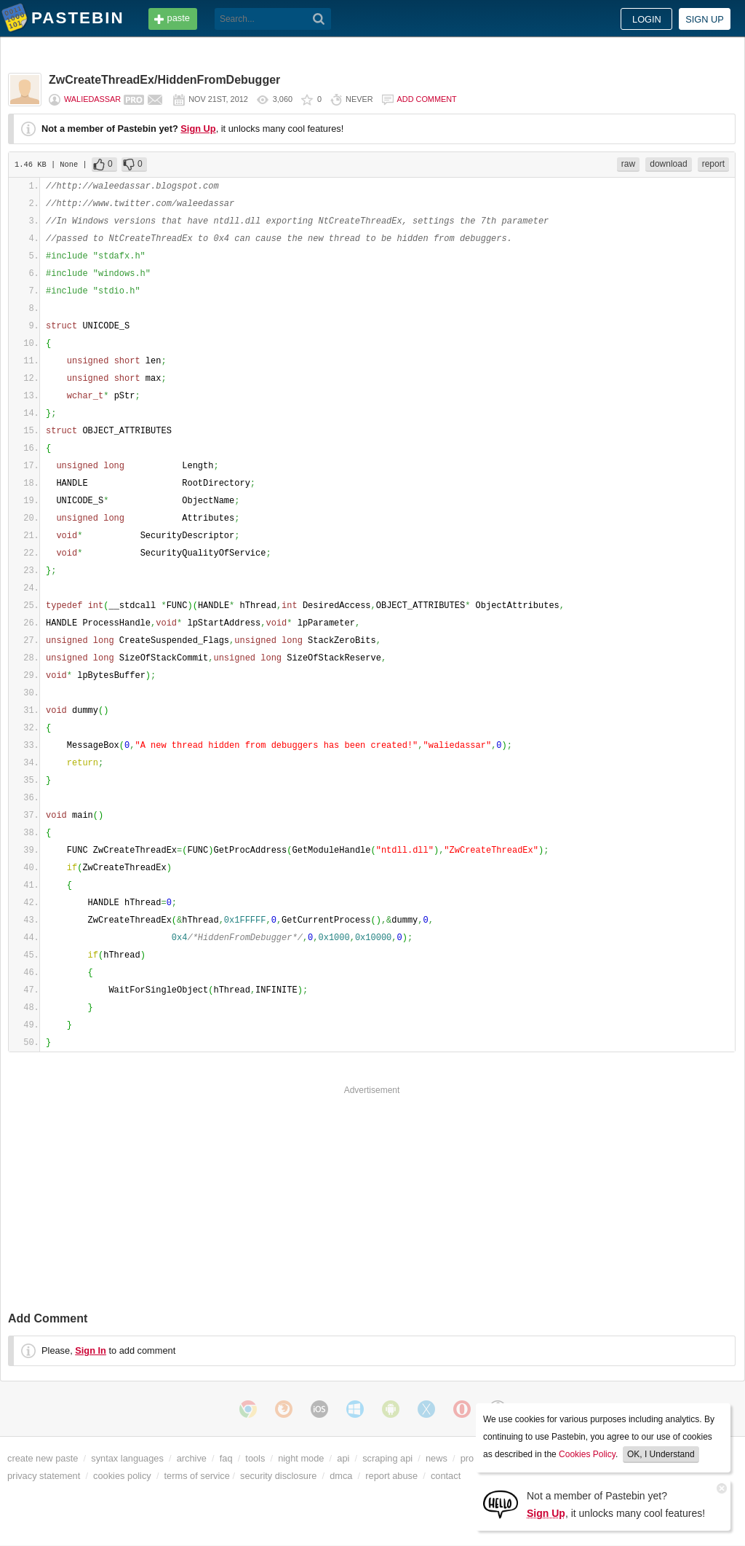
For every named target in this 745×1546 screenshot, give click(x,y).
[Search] (319, 19)
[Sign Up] (500, 1503)
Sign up (704, 19)
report (713, 164)
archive (192, 1458)
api (343, 1458)
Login (646, 19)
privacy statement (43, 1475)
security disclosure (278, 1475)
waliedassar (92, 99)
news (436, 1458)
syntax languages (127, 1458)
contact (446, 1475)
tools (255, 1458)
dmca (341, 1475)
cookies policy (122, 1475)
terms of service (197, 1475)
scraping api (387, 1458)
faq (226, 1458)
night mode (301, 1458)
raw (628, 164)
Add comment (427, 99)
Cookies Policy (587, 1454)
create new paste (42, 1458)
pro (467, 1458)
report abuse (391, 1475)
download (668, 164)
